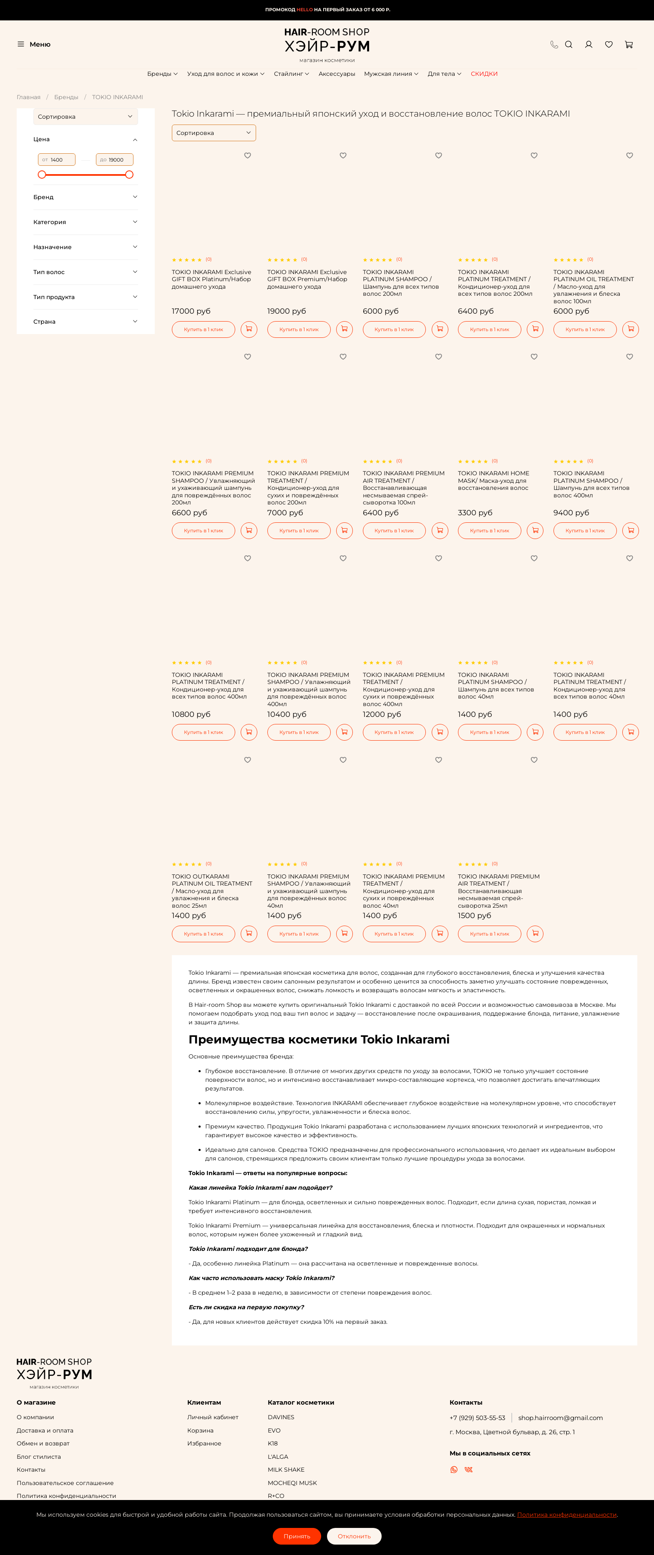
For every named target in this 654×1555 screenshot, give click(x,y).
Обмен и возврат (43, 1443)
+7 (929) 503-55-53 (477, 1418)
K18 (273, 1443)
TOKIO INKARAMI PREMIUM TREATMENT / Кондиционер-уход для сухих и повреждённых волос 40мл (404, 891)
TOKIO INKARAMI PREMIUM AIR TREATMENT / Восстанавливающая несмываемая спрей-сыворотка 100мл (404, 487)
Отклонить (354, 1536)
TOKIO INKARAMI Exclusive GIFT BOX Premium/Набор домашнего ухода (307, 279)
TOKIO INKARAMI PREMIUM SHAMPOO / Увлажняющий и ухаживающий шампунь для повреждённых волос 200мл (213, 487)
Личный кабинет (213, 1417)
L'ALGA (278, 1456)
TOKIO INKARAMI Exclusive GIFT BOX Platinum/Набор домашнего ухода (211, 279)
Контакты (31, 1469)
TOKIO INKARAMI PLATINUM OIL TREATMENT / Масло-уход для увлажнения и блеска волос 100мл (593, 286)
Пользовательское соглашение (65, 1483)
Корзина (200, 1430)
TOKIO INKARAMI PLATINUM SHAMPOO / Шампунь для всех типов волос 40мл (496, 686)
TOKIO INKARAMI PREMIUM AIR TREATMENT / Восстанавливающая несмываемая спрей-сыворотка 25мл (499, 891)
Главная (28, 97)
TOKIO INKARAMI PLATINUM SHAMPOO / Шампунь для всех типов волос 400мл (591, 484)
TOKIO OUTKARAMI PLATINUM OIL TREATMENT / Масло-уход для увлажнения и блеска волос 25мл (212, 891)
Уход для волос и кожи (226, 73)
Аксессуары (337, 73)
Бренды (163, 73)
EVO (274, 1430)
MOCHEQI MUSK (292, 1483)
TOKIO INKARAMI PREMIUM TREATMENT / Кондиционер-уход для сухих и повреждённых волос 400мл (404, 689)
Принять (297, 1536)
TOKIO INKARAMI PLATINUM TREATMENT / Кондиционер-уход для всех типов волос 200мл (495, 283)
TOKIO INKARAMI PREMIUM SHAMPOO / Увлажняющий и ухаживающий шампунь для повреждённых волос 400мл (309, 689)
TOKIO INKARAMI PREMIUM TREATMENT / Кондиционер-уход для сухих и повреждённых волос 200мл (308, 487)
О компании (35, 1417)
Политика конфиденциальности (66, 1496)
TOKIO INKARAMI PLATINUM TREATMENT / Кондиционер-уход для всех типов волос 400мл (209, 686)
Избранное (204, 1443)
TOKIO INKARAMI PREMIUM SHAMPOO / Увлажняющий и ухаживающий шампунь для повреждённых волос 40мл (309, 891)
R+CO (276, 1496)
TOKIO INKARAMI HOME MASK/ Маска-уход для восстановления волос (493, 480)
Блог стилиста (39, 1456)
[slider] (42, 174)
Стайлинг (292, 73)
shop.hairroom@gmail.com (560, 1418)
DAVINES (281, 1417)
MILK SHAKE (286, 1469)
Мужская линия (391, 73)
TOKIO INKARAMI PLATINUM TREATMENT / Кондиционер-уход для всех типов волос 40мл (589, 686)
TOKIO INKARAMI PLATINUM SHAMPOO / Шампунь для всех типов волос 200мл (401, 283)
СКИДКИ (484, 73)
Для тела (445, 73)
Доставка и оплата (45, 1430)
